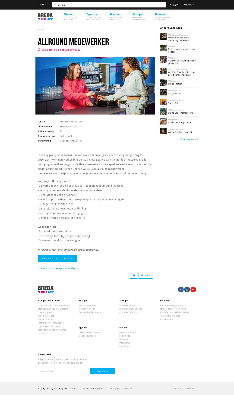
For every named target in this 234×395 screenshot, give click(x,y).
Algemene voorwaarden (94, 388)
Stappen (83, 300)
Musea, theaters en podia (173, 308)
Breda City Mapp (46, 315)
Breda (44, 4)
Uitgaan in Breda (87, 308)
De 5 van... (124, 339)
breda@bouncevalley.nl (66, 268)
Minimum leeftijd (46, 131)
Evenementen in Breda (90, 332)
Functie (41, 121)
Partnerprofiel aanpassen (51, 322)
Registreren (188, 4)
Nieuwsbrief (44, 354)
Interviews (124, 342)
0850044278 (44, 268)
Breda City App (45, 312)
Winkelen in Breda (128, 305)
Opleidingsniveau (46, 136)
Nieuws (123, 327)
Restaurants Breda (88, 305)
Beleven (164, 300)
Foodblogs (124, 335)
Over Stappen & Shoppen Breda (54, 305)
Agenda (83, 327)
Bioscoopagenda (87, 335)
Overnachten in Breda (90, 312)
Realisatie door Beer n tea (184, 388)
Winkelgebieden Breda (130, 308)
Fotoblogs (124, 346)
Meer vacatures (188, 139)
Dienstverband (45, 126)
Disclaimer (115, 388)
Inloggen (174, 4)
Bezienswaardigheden (171, 305)
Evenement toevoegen (49, 326)
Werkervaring (44, 140)
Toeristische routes (170, 315)
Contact (42, 333)
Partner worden (46, 319)
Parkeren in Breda (128, 312)
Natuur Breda (167, 319)
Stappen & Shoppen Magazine (53, 308)
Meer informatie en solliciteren (57, 258)
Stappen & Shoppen (49, 300)
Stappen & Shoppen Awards (52, 329)
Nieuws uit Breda (127, 332)
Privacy (75, 388)
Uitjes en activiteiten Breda (174, 312)
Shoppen (124, 300)
